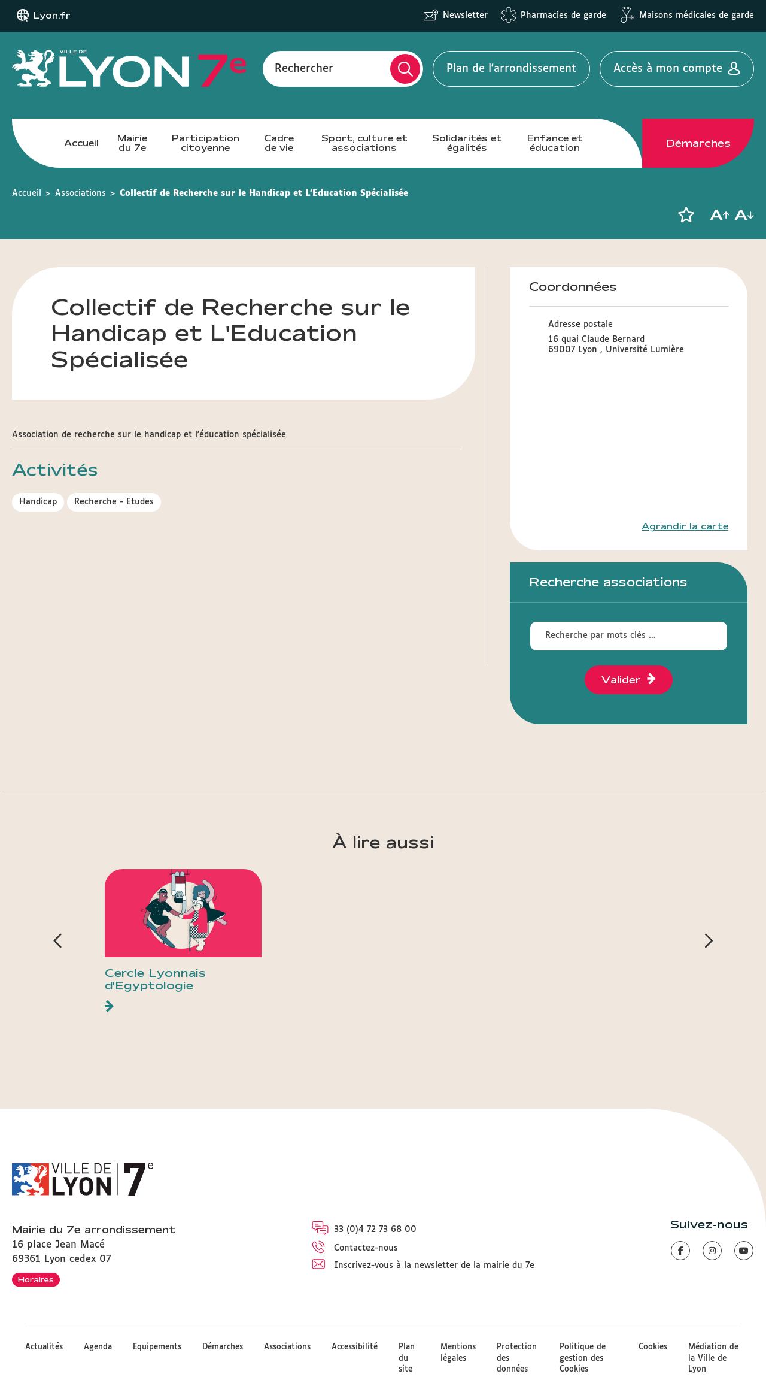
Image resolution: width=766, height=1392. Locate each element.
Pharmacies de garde (563, 15)
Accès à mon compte (667, 68)
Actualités (44, 1347)
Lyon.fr (52, 15)
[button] (686, 215)
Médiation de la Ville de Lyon (713, 1358)
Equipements (157, 1347)
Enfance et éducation (555, 143)
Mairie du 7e (132, 143)
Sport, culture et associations (364, 143)
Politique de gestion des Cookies (583, 1358)
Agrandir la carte (685, 526)
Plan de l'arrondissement (511, 68)
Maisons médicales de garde (696, 15)
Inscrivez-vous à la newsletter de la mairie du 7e (434, 1265)
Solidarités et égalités (467, 143)
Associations (80, 193)
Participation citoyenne (205, 143)
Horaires (36, 1279)
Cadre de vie (279, 143)
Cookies (653, 1347)
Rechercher (304, 68)
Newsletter (465, 15)
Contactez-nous (366, 1248)
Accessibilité (355, 1347)
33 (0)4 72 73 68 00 (375, 1229)
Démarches (698, 143)
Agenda (98, 1347)
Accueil (81, 143)
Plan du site (407, 1358)
